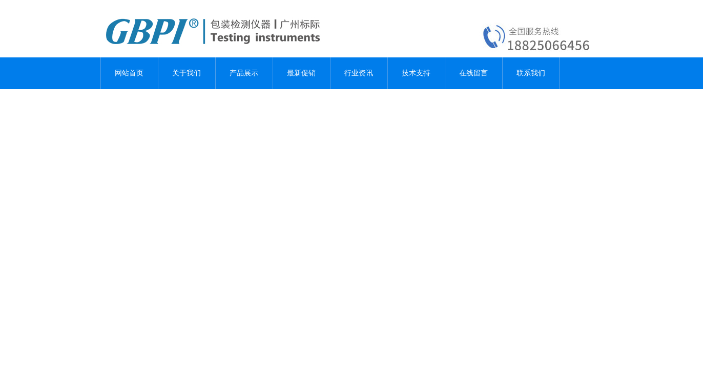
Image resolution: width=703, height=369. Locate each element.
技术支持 (416, 73)
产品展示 (244, 73)
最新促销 (301, 73)
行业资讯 (358, 73)
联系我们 (530, 73)
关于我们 (186, 73)
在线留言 (473, 73)
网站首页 (129, 73)
